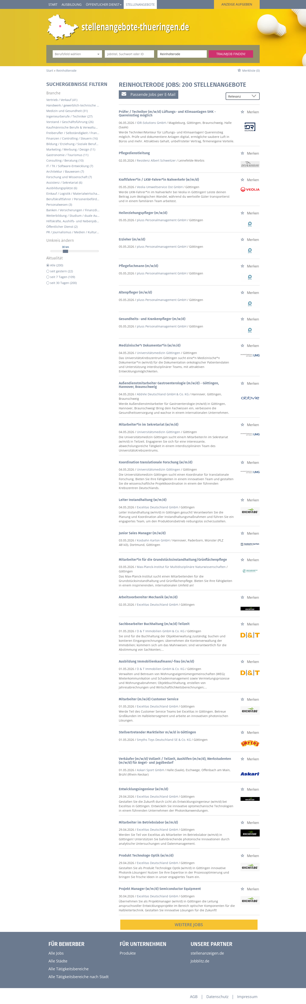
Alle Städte (57, 960)
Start (52, 4)
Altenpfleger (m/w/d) (135, 292)
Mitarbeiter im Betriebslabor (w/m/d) (148, 822)
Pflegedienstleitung (134, 153)
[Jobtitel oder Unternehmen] (129, 54)
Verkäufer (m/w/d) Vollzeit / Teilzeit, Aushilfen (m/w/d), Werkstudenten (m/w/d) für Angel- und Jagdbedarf (175, 761)
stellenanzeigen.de (207, 953)
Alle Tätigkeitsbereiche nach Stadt (78, 976)
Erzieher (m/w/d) (132, 239)
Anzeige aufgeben (236, 4)
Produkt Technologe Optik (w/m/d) (146, 855)
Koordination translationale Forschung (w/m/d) (155, 462)
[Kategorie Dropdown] (98, 54)
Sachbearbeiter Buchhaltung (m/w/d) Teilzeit (154, 624)
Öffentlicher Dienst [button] (104, 4)
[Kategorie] (73, 54)
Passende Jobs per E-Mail (149, 94)
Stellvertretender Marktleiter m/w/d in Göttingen (157, 732)
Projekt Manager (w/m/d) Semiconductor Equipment (160, 889)
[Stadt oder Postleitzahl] (182, 54)
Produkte (128, 953)
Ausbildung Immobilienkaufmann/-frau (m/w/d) (156, 661)
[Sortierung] (238, 96)
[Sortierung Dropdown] (255, 96)
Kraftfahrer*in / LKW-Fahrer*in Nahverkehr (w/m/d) (159, 180)
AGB (194, 996)
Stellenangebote (140, 4)
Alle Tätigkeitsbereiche (68, 968)
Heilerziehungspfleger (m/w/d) (143, 213)
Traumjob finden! (230, 54)
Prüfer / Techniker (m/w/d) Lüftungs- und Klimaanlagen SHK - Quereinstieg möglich (167, 113)
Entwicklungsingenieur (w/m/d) (143, 789)
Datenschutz (217, 996)
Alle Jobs (56, 953)
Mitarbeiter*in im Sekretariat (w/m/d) (148, 424)
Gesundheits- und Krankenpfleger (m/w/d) (152, 319)
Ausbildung (72, 4)
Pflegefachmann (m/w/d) (138, 266)
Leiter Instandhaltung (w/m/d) (142, 500)
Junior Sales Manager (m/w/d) (142, 533)
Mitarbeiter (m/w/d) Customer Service (148, 699)
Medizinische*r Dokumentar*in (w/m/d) (149, 345)
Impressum (247, 996)
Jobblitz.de (200, 960)
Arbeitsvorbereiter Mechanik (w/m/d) (148, 597)
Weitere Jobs (189, 924)
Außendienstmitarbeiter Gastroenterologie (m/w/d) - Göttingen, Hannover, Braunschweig (169, 385)
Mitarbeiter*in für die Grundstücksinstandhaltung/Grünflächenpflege (173, 560)
